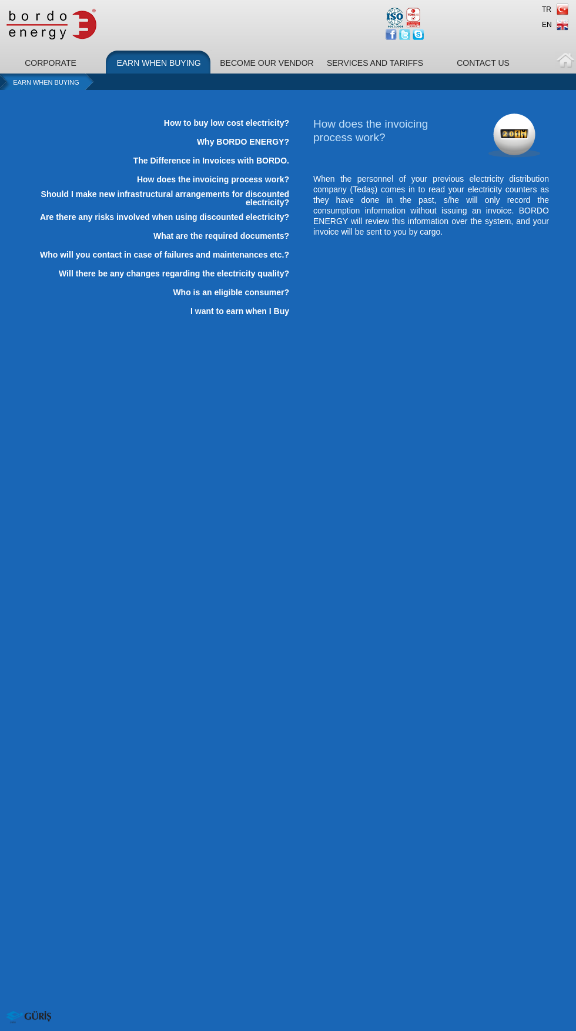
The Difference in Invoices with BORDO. (211, 160)
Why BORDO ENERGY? (243, 141)
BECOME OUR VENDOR (266, 63)
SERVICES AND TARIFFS (375, 63)
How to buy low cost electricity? (226, 123)
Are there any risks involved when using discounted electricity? (164, 217)
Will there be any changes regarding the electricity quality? (174, 273)
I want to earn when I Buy (239, 311)
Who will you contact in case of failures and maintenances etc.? (164, 254)
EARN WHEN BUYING (158, 63)
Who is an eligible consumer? (231, 292)
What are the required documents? (221, 236)
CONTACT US (483, 63)
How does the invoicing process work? (213, 179)
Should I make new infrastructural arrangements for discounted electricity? (165, 198)
